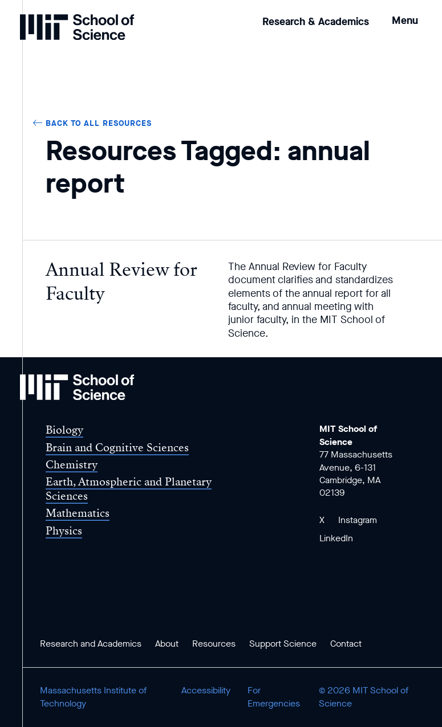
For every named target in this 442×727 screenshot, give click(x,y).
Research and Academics (90, 644)
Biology (64, 430)
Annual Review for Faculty (121, 281)
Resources (214, 644)
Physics (64, 530)
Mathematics (78, 513)
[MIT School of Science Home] (77, 27)
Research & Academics (315, 21)
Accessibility (205, 690)
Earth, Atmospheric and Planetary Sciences (129, 489)
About (167, 644)
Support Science (283, 644)
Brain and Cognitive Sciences (117, 447)
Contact (346, 644)
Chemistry (72, 464)
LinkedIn (336, 538)
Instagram (357, 520)
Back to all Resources (99, 123)
